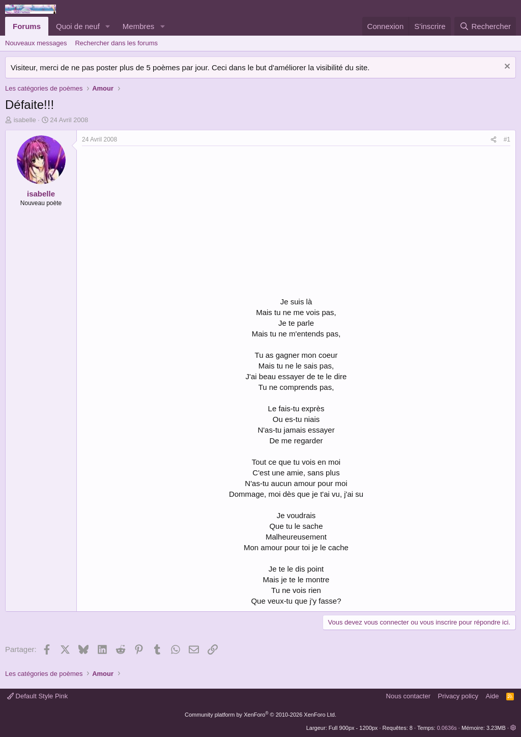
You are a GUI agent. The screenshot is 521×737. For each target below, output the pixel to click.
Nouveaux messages (36, 43)
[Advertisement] (167, 222)
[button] (108, 26)
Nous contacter (408, 696)
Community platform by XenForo (260, 715)
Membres (139, 26)
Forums (27, 26)
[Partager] (493, 140)
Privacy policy (458, 696)
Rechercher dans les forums (116, 43)
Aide (492, 696)
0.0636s (447, 728)
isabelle (25, 120)
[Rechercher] (485, 26)
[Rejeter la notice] (506, 67)
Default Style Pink (37, 696)
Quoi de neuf (78, 26)
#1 (507, 139)
